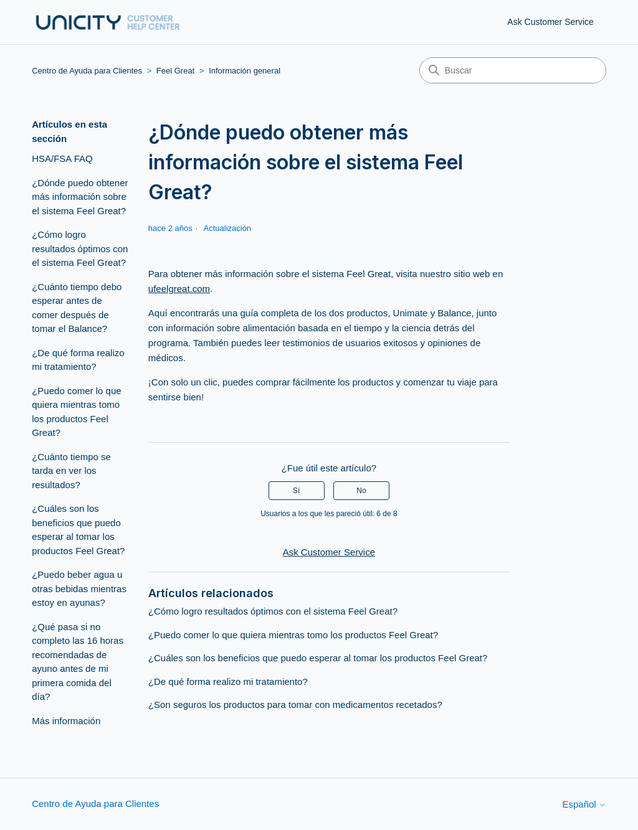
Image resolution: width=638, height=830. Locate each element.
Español (584, 804)
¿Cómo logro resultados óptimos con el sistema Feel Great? (80, 248)
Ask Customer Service (550, 22)
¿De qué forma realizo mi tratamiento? (78, 359)
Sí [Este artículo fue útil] (296, 490)
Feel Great (175, 70)
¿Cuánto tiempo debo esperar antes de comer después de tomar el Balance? (76, 307)
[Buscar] (513, 70)
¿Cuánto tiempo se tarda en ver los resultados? (71, 470)
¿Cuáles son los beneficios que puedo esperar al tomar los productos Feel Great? (78, 529)
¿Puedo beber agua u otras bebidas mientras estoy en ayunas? (79, 588)
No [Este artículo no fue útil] (361, 490)
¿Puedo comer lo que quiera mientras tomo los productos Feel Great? (76, 411)
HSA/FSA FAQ (62, 158)
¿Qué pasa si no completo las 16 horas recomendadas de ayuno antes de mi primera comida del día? (77, 661)
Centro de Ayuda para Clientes (87, 70)
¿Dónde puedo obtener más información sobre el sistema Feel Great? (80, 196)
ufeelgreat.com (179, 288)
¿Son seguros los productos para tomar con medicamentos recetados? (295, 704)
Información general (244, 70)
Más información (66, 720)
